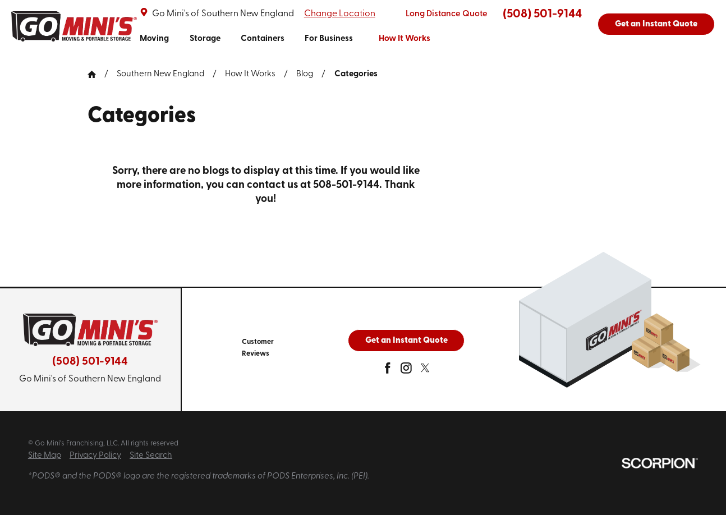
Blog (304, 74)
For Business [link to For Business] (329, 39)
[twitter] (425, 370)
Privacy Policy (95, 456)
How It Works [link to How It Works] (404, 39)
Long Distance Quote (447, 14)
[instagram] (406, 370)
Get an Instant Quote (656, 24)
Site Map (44, 456)
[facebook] (387, 370)
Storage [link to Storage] (205, 39)
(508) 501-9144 (542, 14)
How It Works (250, 74)
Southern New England (160, 74)
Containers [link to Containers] (262, 39)
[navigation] (285, 39)
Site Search (151, 456)
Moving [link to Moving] (154, 39)
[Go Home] (96, 74)
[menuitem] (154, 39)
